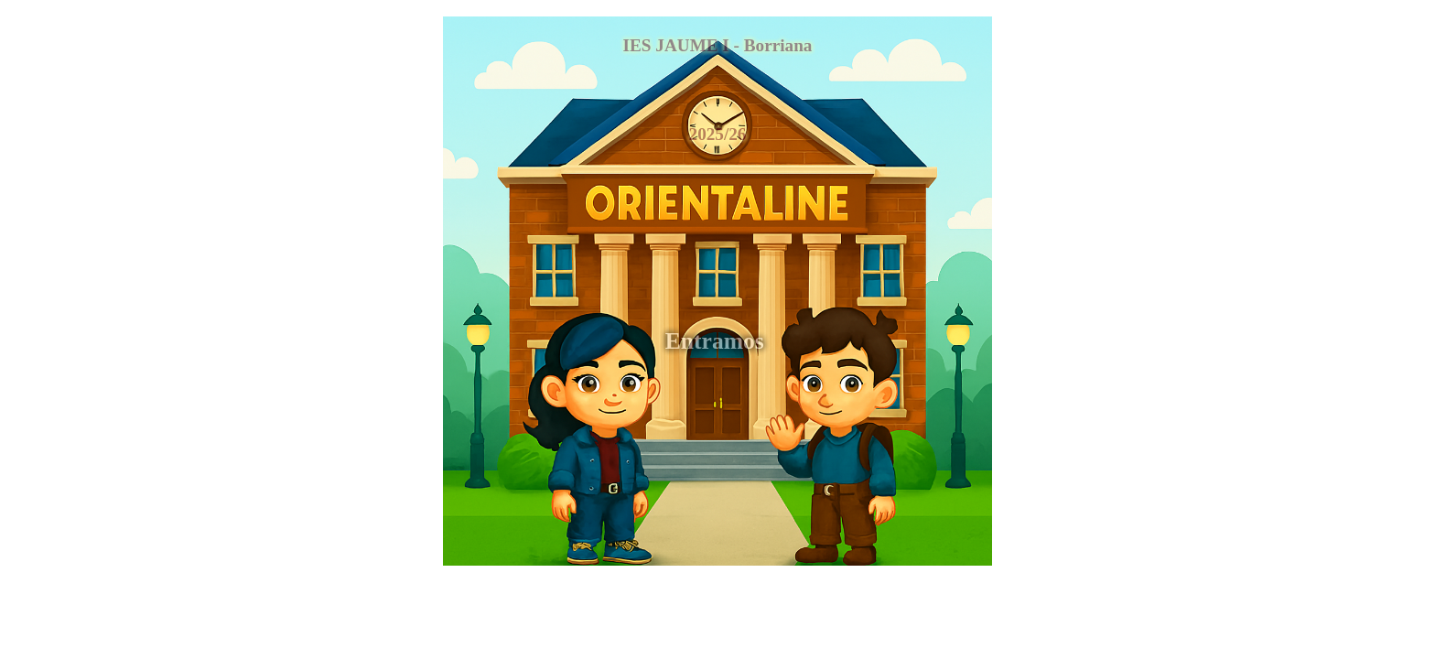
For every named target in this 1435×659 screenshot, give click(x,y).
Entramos (717, 341)
